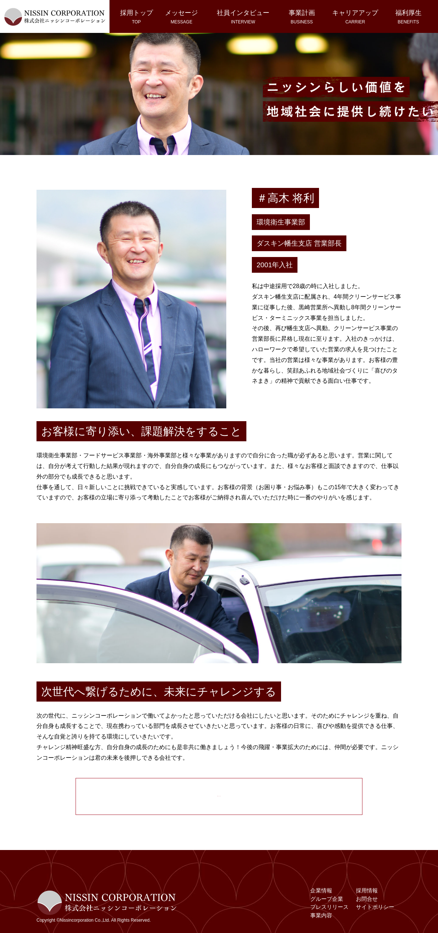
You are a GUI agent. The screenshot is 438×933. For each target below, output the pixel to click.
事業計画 (302, 16)
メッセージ (181, 16)
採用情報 (367, 894)
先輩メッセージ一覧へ (219, 793)
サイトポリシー (375, 910)
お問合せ (367, 902)
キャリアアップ (355, 16)
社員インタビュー (243, 16)
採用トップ (136, 16)
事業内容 (321, 918)
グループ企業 (326, 902)
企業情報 (321, 894)
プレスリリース (329, 910)
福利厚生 (408, 16)
